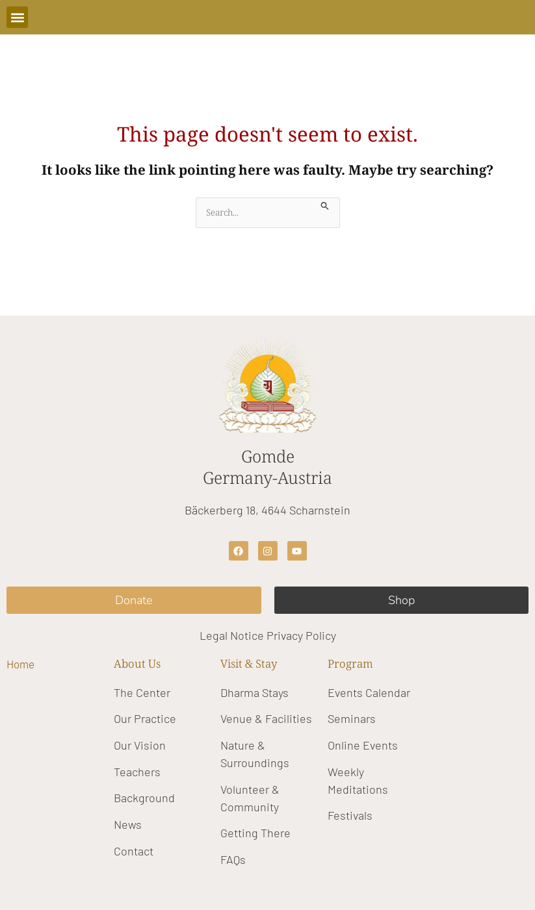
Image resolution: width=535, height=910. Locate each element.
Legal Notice (232, 635)
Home (20, 663)
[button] (17, 17)
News (128, 824)
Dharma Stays (254, 692)
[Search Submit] (325, 204)
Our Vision (140, 745)
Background (144, 797)
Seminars (352, 718)
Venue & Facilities (266, 718)
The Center (142, 692)
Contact (133, 851)
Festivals (350, 815)
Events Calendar (369, 692)
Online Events (363, 745)
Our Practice (145, 718)
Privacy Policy (301, 635)
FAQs (233, 859)
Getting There (255, 833)
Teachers (137, 772)
